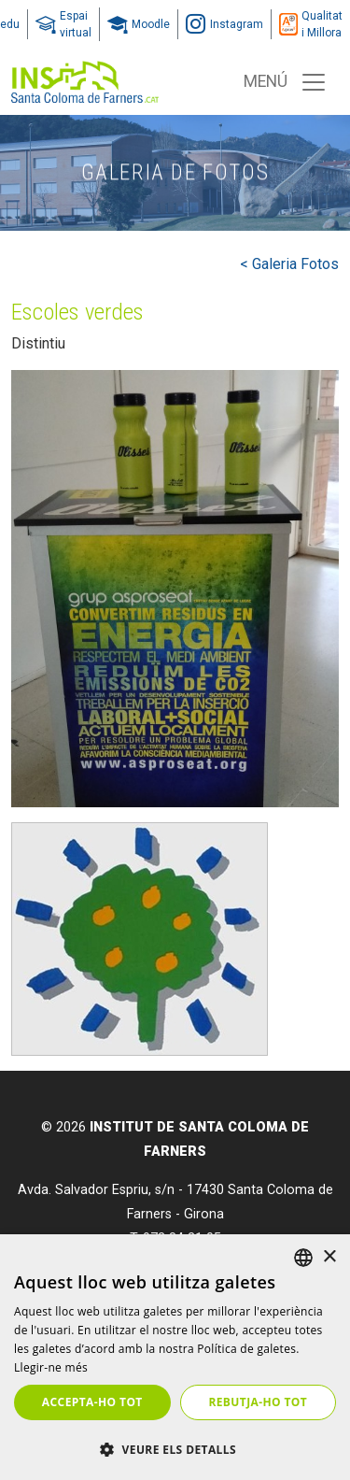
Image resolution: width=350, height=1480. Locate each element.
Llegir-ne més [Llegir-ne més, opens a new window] (51, 1367)
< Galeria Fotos (289, 264)
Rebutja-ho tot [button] (257, 1402)
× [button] (329, 1257)
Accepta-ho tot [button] (92, 1402)
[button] (175, 1449)
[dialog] (175, 1357)
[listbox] (303, 1257)
